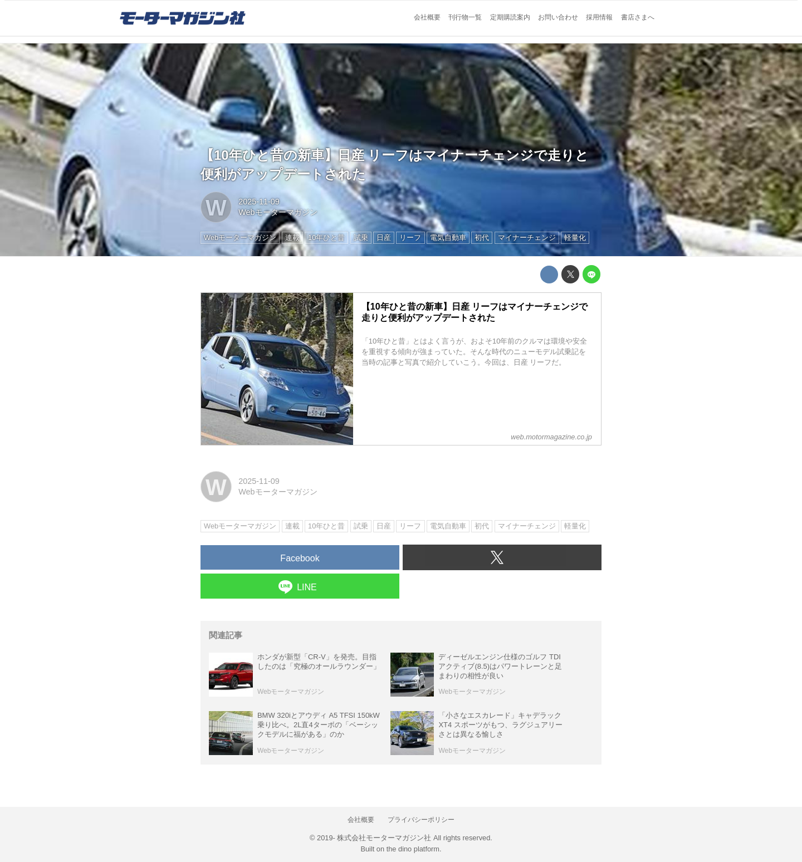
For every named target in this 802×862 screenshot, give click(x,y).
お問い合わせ (558, 17)
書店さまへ (637, 17)
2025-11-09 (259, 201)
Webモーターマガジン (277, 212)
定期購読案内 (510, 17)
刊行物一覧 (465, 17)
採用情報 (599, 17)
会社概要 (427, 17)
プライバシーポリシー (421, 820)
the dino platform (413, 849)
